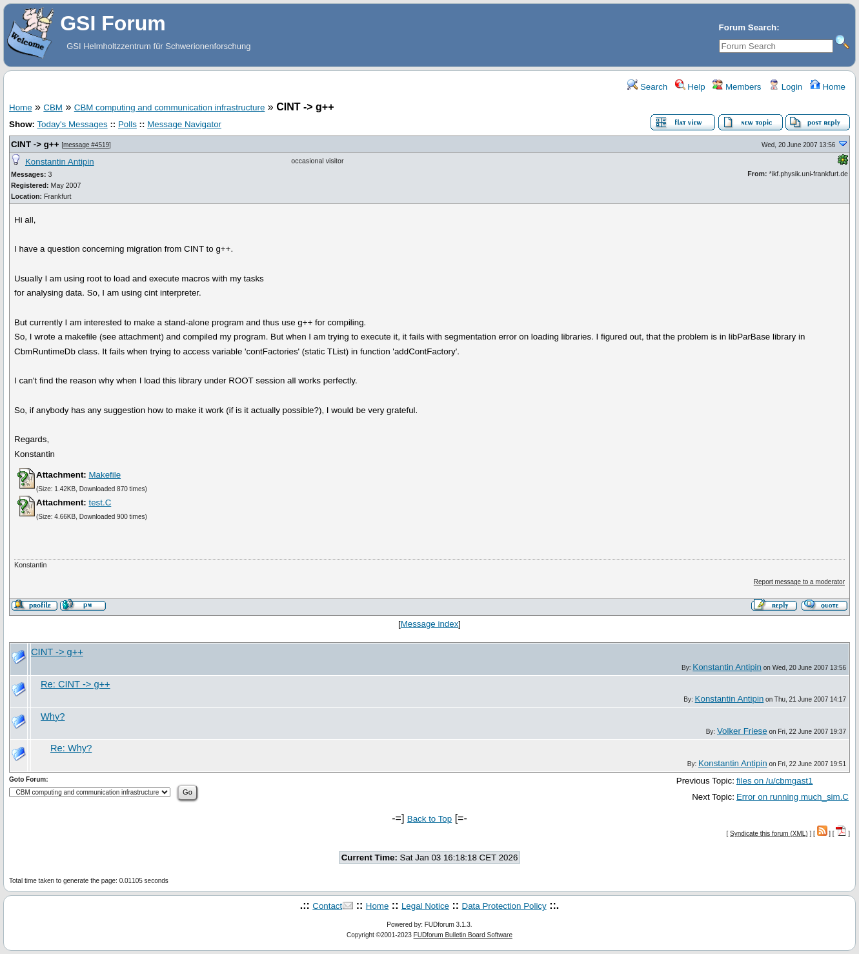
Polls (127, 124)
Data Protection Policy (504, 906)
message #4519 (86, 144)
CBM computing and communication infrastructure (169, 107)
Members (736, 87)
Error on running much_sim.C (792, 797)
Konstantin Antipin (59, 162)
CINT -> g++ (35, 144)
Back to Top (429, 819)
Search (647, 87)
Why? (53, 716)
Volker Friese (742, 731)
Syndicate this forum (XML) (769, 833)
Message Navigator (184, 124)
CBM (53, 107)
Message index (430, 624)
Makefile (104, 475)
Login (785, 87)
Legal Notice (425, 906)
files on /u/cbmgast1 (774, 781)
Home (827, 87)
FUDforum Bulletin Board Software (463, 935)
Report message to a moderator (799, 581)
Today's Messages (72, 124)
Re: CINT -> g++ (75, 684)
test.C (99, 502)
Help (690, 87)
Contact (327, 906)
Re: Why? (71, 748)
